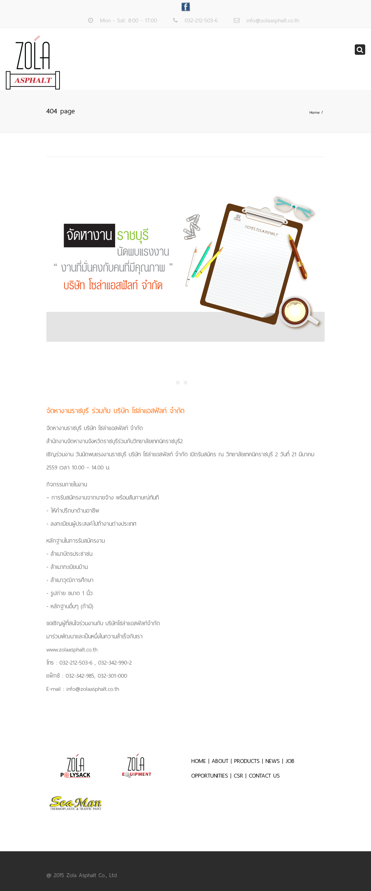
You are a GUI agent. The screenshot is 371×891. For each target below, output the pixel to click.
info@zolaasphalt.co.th (273, 20)
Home (315, 112)
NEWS (272, 761)
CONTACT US (264, 776)
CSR (239, 776)
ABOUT (220, 761)
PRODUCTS (247, 761)
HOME (198, 761)
